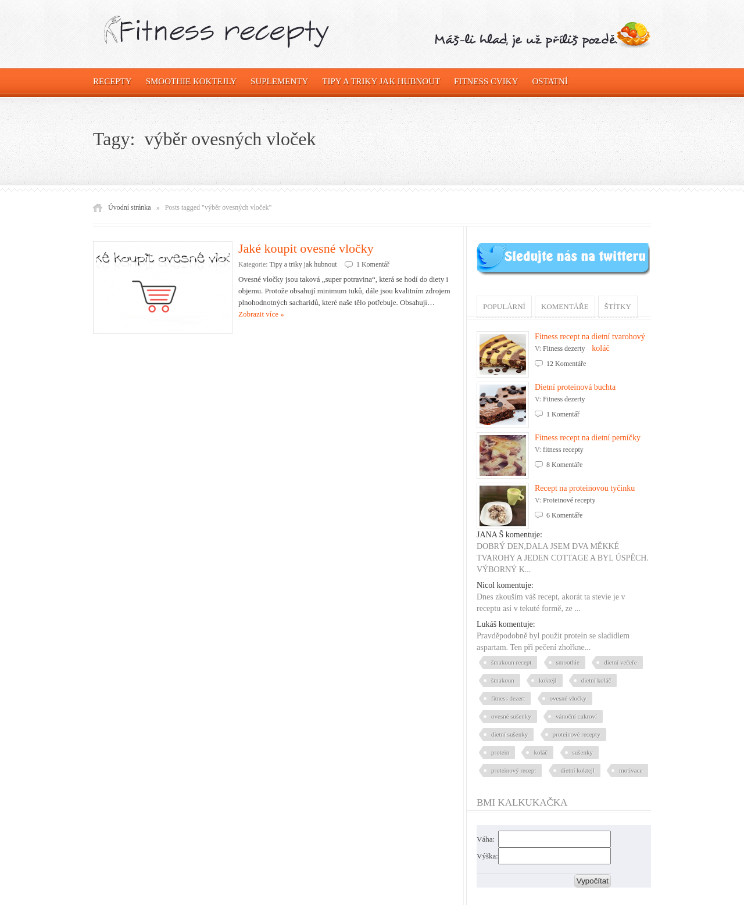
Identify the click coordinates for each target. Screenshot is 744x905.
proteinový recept (513, 770)
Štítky (617, 306)
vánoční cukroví (576, 716)
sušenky (583, 752)
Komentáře (565, 306)
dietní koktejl (578, 770)
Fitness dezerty (564, 348)
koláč (541, 752)
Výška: (487, 856)
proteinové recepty (576, 734)
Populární (504, 306)
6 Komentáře (564, 515)
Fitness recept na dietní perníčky (588, 437)
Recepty (112, 81)
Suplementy (279, 81)
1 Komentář (372, 264)
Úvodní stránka (129, 207)
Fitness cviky (486, 81)
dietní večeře (620, 662)
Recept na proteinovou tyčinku (585, 488)
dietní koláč (596, 680)
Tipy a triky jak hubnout (381, 81)
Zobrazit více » (261, 314)
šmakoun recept (511, 662)
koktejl (548, 680)
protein (500, 752)
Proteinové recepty (569, 500)
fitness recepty (563, 450)
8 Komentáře (564, 465)
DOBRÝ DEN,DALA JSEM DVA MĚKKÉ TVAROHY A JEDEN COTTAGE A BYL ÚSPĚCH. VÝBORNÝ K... (563, 558)
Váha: (486, 839)
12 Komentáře (566, 364)
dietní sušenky (509, 734)
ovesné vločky (568, 698)
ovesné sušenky (511, 716)
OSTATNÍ (550, 81)
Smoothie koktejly (191, 81)
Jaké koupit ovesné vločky (306, 248)
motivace (630, 770)
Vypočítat (593, 881)
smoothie (568, 662)
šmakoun (502, 680)
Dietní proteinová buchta (575, 387)
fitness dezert (508, 698)
